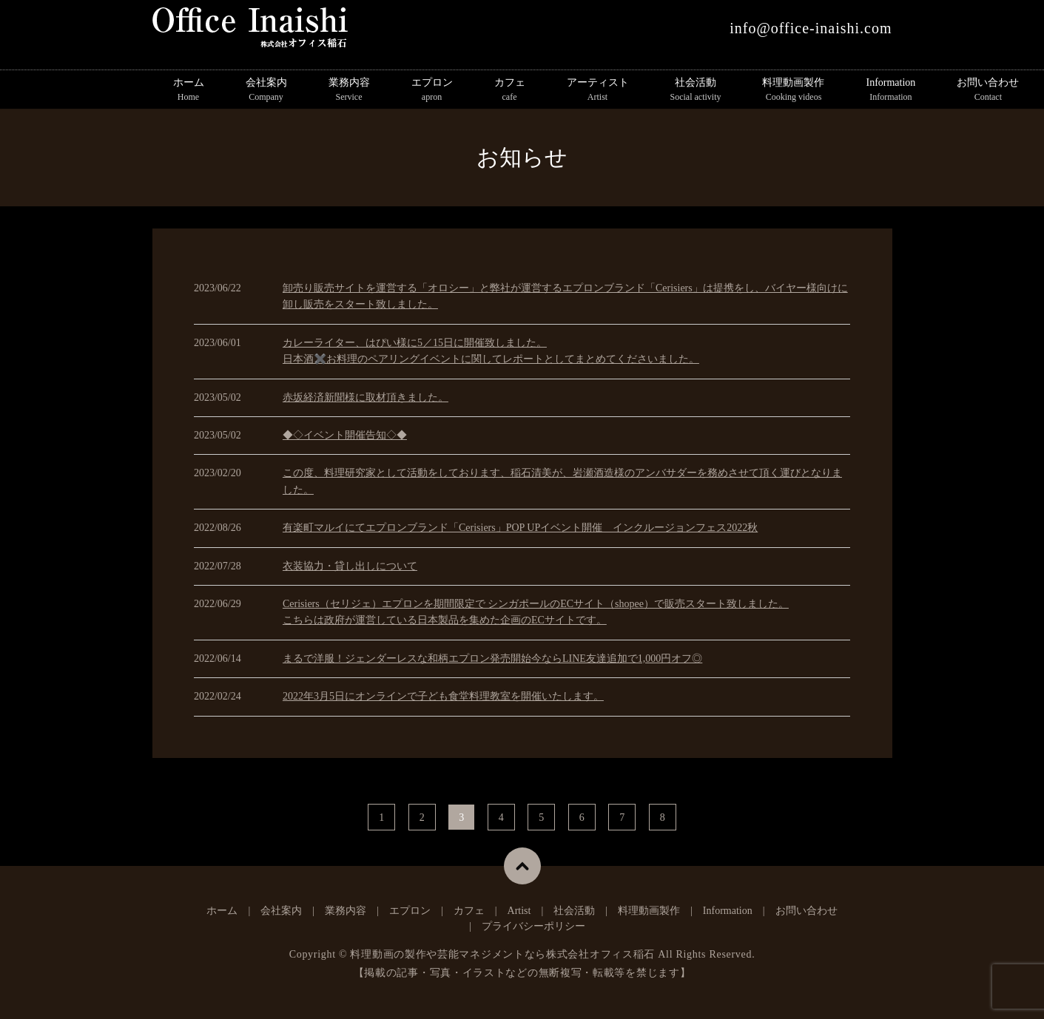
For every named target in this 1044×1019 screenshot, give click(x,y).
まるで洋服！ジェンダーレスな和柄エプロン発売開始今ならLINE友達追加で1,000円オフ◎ (492, 658)
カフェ (509, 90)
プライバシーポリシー (533, 926)
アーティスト (598, 90)
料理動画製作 (793, 90)
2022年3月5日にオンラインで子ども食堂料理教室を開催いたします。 (443, 696)
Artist (519, 910)
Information (890, 90)
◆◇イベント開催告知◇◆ (345, 435)
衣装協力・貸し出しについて (350, 566)
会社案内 (266, 90)
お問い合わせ (988, 90)
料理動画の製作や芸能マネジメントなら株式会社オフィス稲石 (502, 954)
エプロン (432, 90)
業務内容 (349, 90)
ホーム (188, 90)
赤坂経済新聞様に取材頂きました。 (365, 397)
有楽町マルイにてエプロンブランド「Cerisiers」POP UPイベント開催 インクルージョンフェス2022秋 (520, 527)
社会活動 (695, 90)
